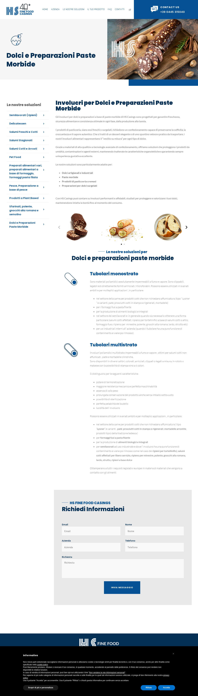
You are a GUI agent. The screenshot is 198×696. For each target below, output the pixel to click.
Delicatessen (17, 123)
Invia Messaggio (122, 587)
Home (45, 9)
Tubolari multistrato (113, 345)
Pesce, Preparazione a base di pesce (23, 188)
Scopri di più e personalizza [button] (40, 688)
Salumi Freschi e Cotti (23, 132)
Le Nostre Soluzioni (73, 9)
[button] (130, 9)
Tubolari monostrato (114, 274)
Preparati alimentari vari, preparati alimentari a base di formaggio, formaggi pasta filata (25, 171)
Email (65, 524)
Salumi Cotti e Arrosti (23, 149)
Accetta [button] (166, 688)
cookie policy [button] (42, 665)
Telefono (130, 540)
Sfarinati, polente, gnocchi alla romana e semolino (23, 210)
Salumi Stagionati (20, 140)
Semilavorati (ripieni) (23, 115)
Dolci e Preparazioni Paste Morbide (22, 225)
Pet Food (15, 157)
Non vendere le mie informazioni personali (107, 672)
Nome (128, 524)
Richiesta (67, 556)
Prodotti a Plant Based (23, 198)
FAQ (110, 9)
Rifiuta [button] (149, 688)
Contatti (119, 9)
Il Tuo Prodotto (96, 9)
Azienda (55, 9)
